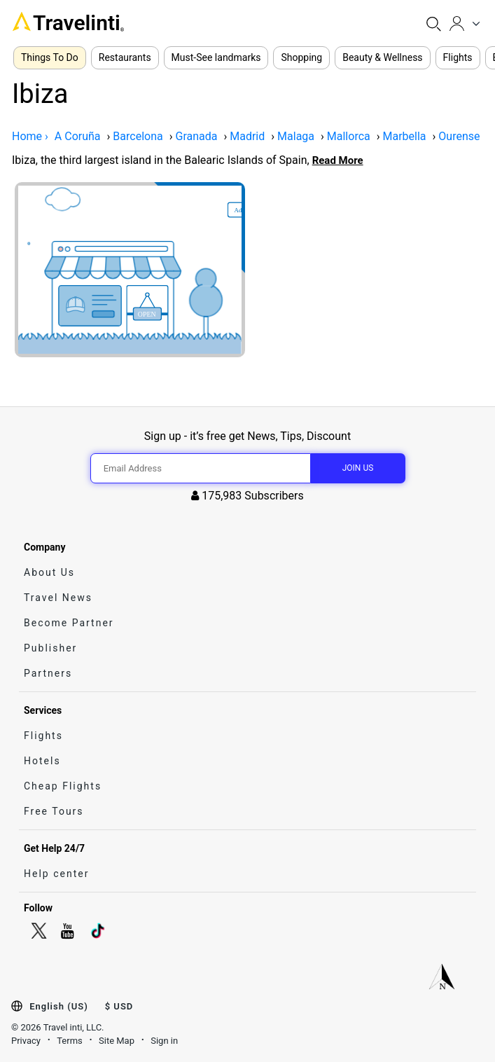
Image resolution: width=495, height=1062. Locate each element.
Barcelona (137, 136)
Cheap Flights (63, 786)
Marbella (404, 136)
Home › (30, 136)
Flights (43, 735)
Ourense (459, 136)
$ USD (119, 1006)
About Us (49, 572)
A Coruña (78, 136)
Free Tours (54, 811)
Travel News (58, 597)
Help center (56, 873)
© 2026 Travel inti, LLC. (57, 1027)
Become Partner (69, 622)
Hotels (42, 760)
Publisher (50, 648)
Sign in (164, 1040)
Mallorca (348, 136)
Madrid (247, 136)
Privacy (26, 1040)
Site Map (116, 1040)
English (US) (58, 1006)
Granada (196, 136)
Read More (337, 160)
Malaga (295, 136)
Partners (48, 673)
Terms (70, 1040)
